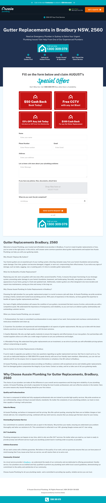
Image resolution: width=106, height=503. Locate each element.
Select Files (53, 190)
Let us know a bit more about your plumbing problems (38, 164)
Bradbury (27, 462)
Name (21, 134)
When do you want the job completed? (33, 197)
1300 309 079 (49, 87)
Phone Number (24, 144)
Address (22, 154)
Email (56, 144)
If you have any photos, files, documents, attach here (38, 181)
